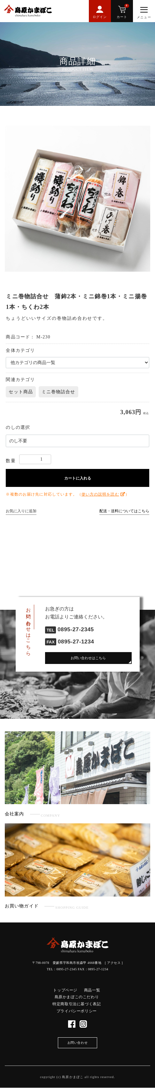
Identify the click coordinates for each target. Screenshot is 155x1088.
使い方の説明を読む (100, 494)
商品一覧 (92, 990)
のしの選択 (18, 427)
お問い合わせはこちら (88, 658)
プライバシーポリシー (77, 1011)
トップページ (65, 990)
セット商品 (21, 391)
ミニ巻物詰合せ (58, 391)
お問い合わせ (77, 1043)
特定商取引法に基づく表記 (76, 1004)
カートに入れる (77, 478)
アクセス (113, 963)
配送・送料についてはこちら (124, 511)
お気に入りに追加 (21, 511)
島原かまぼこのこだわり (77, 997)
